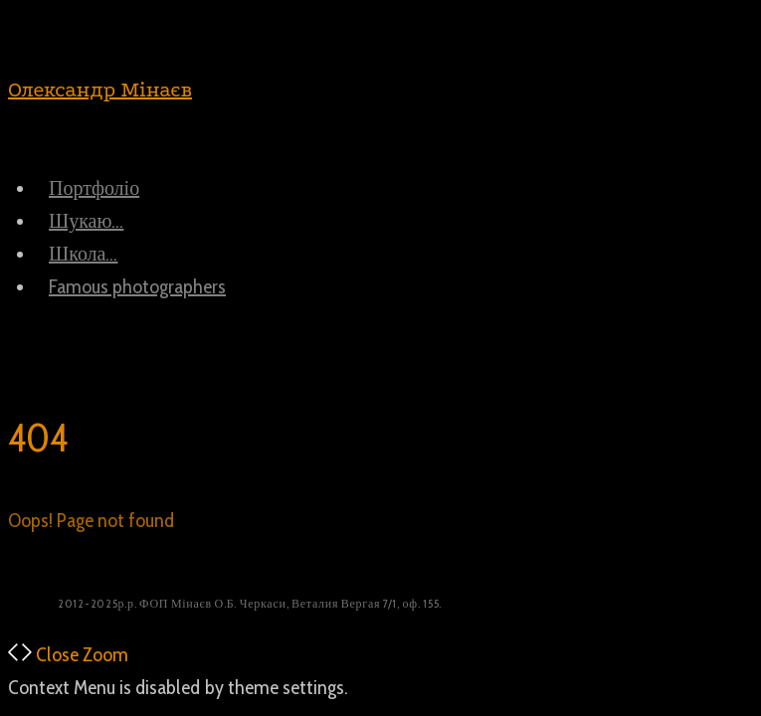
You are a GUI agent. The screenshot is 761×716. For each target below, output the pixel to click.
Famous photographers (137, 286)
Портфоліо (94, 188)
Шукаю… (86, 221)
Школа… (83, 254)
